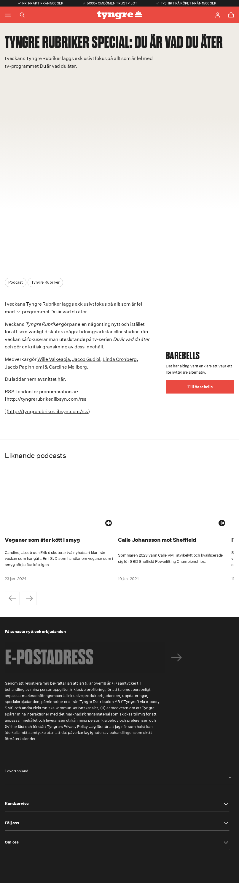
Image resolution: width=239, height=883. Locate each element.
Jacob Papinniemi (24, 367)
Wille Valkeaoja (53, 359)
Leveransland (16, 771)
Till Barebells (200, 386)
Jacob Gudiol (86, 359)
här (61, 379)
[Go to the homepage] (119, 15)
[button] (117, 804)
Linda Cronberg (120, 359)
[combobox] (119, 778)
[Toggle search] (22, 15)
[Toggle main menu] (8, 15)
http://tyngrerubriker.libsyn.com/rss (46, 399)
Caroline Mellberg (68, 367)
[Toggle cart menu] (231, 15)
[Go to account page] (218, 15)
